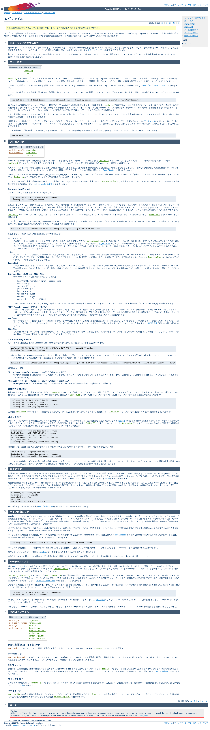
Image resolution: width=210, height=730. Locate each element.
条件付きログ (14, 417)
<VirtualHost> (61, 569)
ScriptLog (34, 633)
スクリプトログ (15, 679)
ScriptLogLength (37, 638)
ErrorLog (28, 71)
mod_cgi (13, 626)
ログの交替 (188, 27)
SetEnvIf (30, 155)
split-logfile (100, 600)
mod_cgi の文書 (17, 685)
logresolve (104, 244)
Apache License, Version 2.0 (24, 725)
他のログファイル (191, 36)
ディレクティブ (180, 5)
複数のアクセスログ (17, 389)
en (162, 23)
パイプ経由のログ (191, 30)
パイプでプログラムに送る (154, 85)
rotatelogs (120, 535)
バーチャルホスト (191, 33)
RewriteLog (34, 628)
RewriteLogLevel (37, 631)
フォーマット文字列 (108, 181)
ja (170, 23)
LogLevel (28, 73)
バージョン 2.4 (49, 13)
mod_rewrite (15, 628)
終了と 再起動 (162, 671)
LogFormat (31, 153)
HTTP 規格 (152, 323)
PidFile (33, 626)
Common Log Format (19, 189)
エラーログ (188, 21)
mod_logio (14, 620)
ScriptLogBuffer (37, 636)
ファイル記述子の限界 (45, 580)
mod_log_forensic (18, 623)
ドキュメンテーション (33, 13)
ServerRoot (154, 215)
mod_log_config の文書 (42, 184)
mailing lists (143, 715)
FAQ (189, 5)
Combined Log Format (19, 339)
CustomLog (31, 150)
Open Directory (108, 170)
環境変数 (121, 421)
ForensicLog (35, 623)
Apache (7, 13)
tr (178, 23)
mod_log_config (17, 150)
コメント (187, 43)
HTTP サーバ (17, 13)
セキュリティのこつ (96, 50)
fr (166, 23)
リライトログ (14, 690)
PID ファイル (14, 665)
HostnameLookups (94, 241)
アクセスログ (189, 24)
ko (174, 23)
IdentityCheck (155, 257)
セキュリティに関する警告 (194, 18)
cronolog (42, 552)
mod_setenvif (16, 153)
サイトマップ (203, 5)
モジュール (168, 5)
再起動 (107, 478)
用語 (194, 5)
